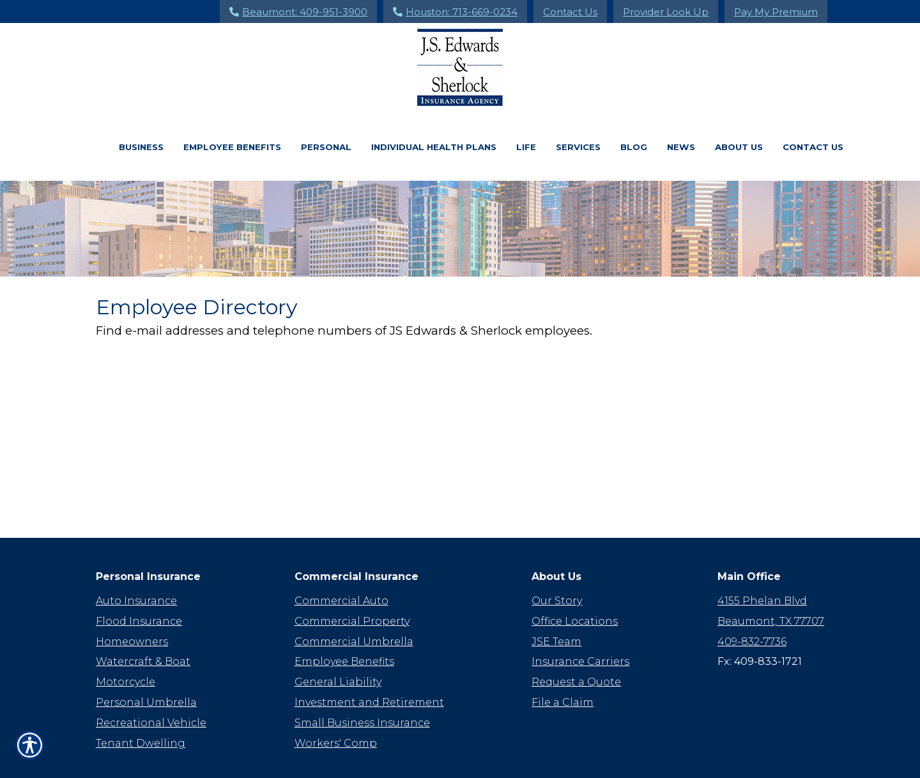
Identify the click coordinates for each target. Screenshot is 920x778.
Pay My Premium (776, 12)
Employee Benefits (232, 147)
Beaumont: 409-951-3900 (298, 12)
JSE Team (556, 604)
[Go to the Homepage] (460, 67)
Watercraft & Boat (143, 624)
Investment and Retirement (369, 665)
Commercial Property (352, 583)
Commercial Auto (341, 563)
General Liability (338, 644)
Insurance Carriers (580, 624)
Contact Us (570, 12)
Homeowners (132, 604)
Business (141, 147)
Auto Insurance (136, 563)
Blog (633, 147)
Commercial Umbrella (354, 604)
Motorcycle (125, 644)
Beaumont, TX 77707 (770, 583)
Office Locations (575, 583)
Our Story (557, 563)
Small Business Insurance (362, 685)
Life (526, 147)
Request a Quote (576, 644)
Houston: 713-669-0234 (455, 12)
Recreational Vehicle (151, 685)
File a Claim (563, 665)
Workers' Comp (336, 705)
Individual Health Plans (433, 147)
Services (578, 147)
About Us (739, 147)
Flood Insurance (139, 583)
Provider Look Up (666, 12)
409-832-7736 (751, 604)
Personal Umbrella (146, 665)
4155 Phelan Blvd (762, 563)
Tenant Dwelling (140, 705)
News (681, 147)
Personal (326, 147)
